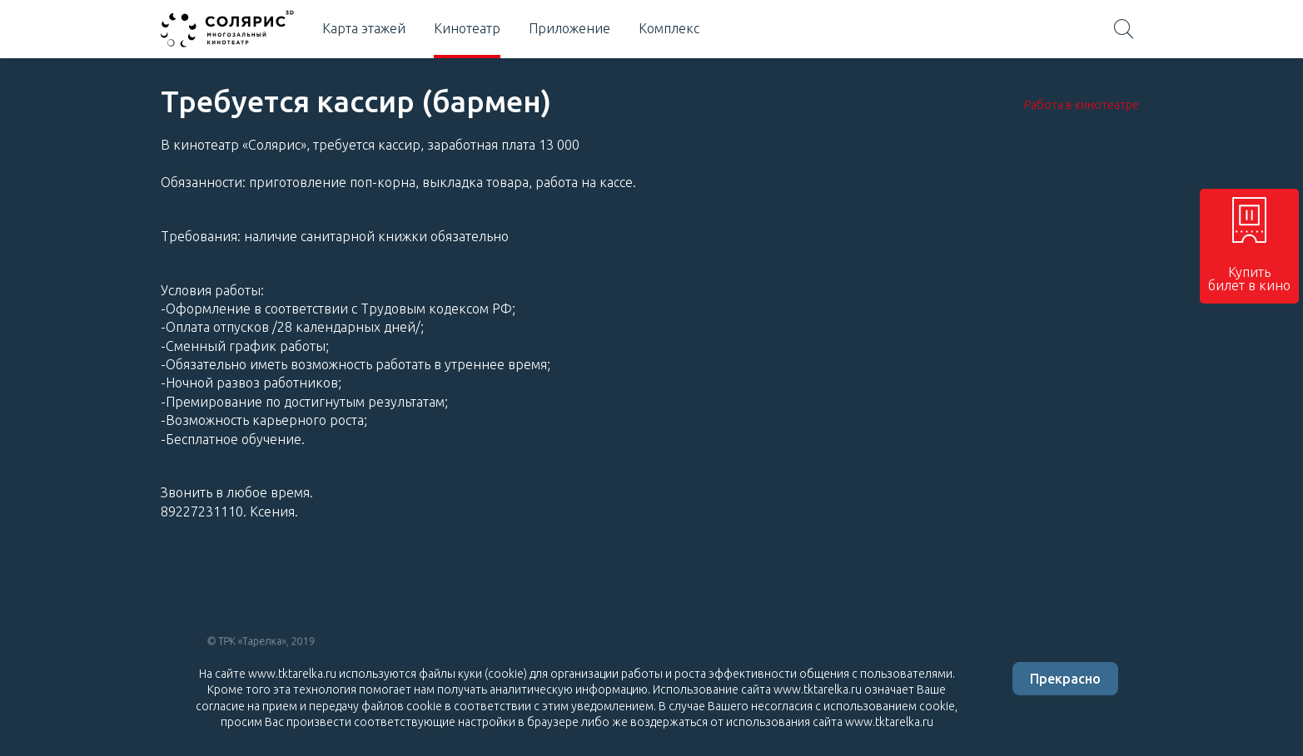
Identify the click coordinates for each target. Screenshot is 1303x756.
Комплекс (669, 28)
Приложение (569, 28)
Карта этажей (363, 28)
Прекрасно (1065, 678)
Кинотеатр (467, 28)
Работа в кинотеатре (1081, 104)
